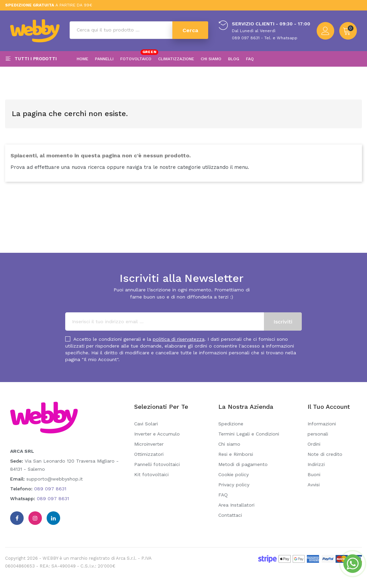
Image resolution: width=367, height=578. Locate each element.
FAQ (223, 494)
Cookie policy (233, 474)
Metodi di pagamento (243, 464)
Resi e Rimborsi (235, 454)
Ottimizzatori (149, 454)
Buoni (314, 474)
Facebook (17, 518)
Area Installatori (236, 505)
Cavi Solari (146, 423)
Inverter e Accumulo (157, 434)
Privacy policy (233, 484)
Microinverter (149, 444)
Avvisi (314, 484)
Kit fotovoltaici (151, 474)
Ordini (314, 444)
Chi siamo (229, 444)
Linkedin (53, 518)
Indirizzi (316, 464)
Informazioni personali (322, 429)
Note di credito (325, 454)
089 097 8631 (50, 488)
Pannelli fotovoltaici (157, 464)
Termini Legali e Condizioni (248, 434)
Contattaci (230, 515)
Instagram (35, 518)
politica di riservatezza (178, 339)
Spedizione (230, 423)
